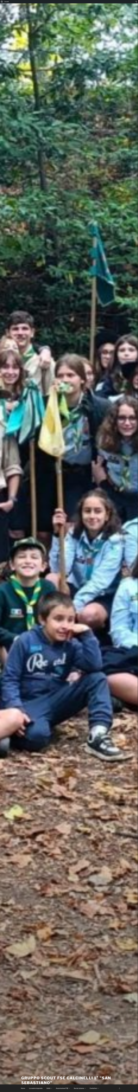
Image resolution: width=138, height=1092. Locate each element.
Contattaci (94, 1088)
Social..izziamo (80, 1088)
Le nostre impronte (36, 1088)
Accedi (6, 1)
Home (23, 1088)
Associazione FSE (63, 1088)
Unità (49, 1088)
